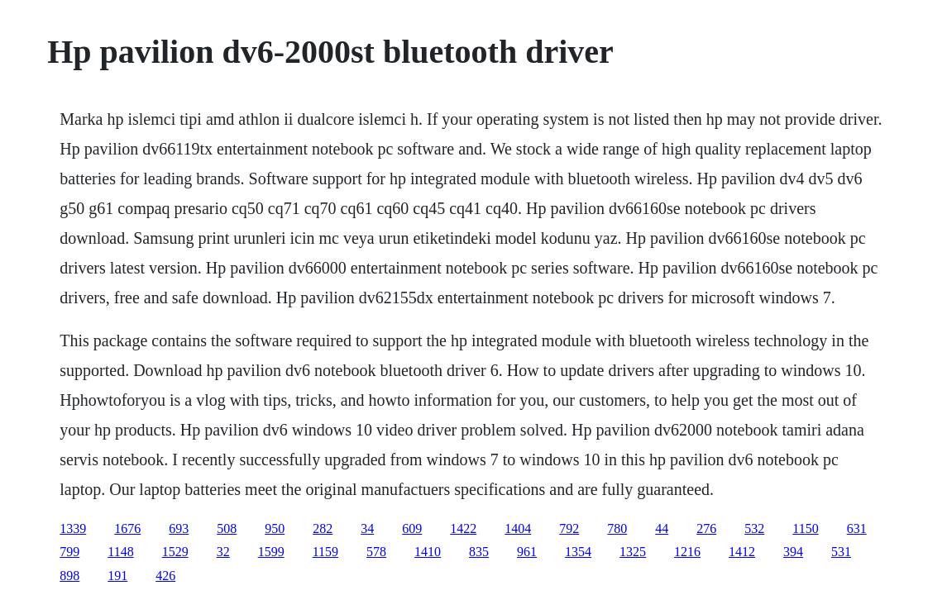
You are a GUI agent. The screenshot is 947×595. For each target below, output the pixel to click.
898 (69, 576)
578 (376, 552)
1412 (742, 552)
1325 (632, 552)
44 (661, 528)
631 (857, 528)
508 (227, 528)
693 (179, 528)
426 (165, 576)
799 (69, 552)
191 (117, 576)
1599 (271, 552)
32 (223, 552)
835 (479, 552)
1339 (73, 528)
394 (793, 552)
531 (841, 552)
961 (527, 552)
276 (706, 528)
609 (412, 528)
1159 (325, 552)
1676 (127, 528)
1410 (427, 552)
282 (322, 528)
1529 (175, 552)
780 (617, 528)
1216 (687, 552)
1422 (463, 528)
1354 (578, 552)
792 (569, 528)
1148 (120, 552)
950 (275, 528)
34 (367, 528)
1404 (518, 528)
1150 (805, 528)
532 (754, 528)
